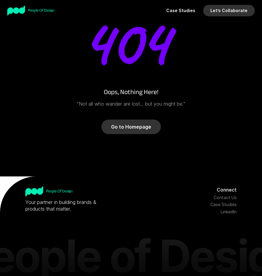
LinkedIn (229, 211)
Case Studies (223, 204)
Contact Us (225, 197)
